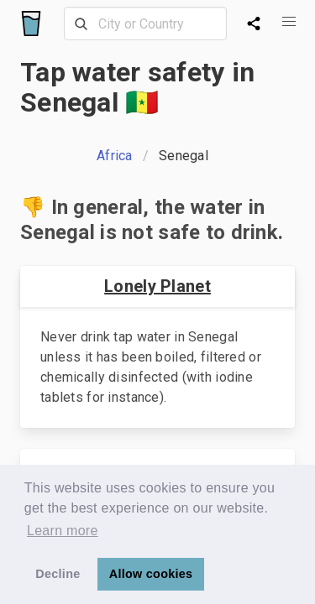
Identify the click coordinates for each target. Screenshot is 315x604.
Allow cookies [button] (151, 574)
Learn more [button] (62, 530)
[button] (288, 22)
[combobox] (145, 23)
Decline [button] (57, 574)
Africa (115, 156)
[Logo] (31, 23)
